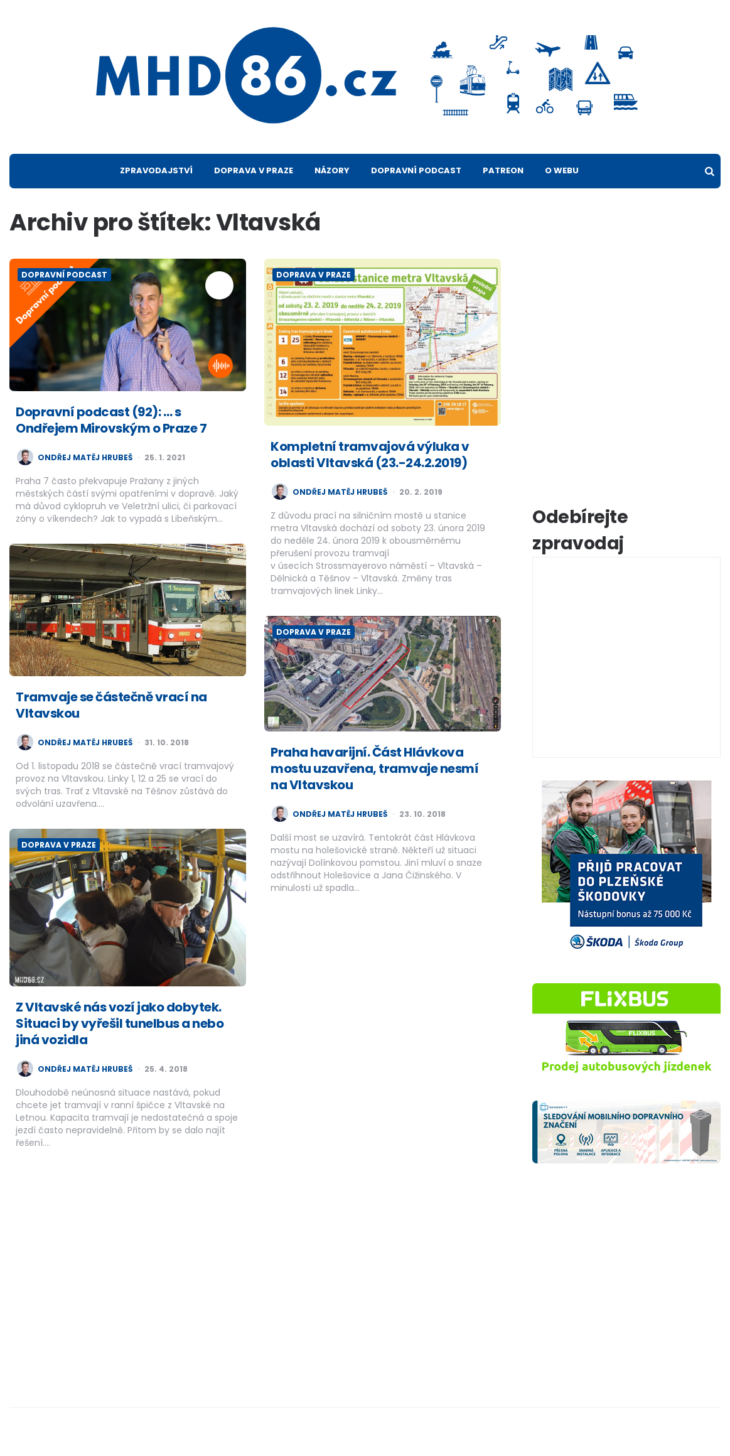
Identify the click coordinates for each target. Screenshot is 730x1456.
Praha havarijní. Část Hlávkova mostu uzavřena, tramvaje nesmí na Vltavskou (374, 768)
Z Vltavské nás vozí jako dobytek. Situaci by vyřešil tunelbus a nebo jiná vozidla (119, 1023)
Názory (332, 170)
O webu (562, 170)
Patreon (503, 170)
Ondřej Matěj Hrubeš (85, 457)
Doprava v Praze (253, 170)
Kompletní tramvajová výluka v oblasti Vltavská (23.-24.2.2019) (370, 455)
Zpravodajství (156, 170)
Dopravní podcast (416, 170)
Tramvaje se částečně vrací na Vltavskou (111, 705)
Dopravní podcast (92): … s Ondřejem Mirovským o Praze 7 (111, 420)
